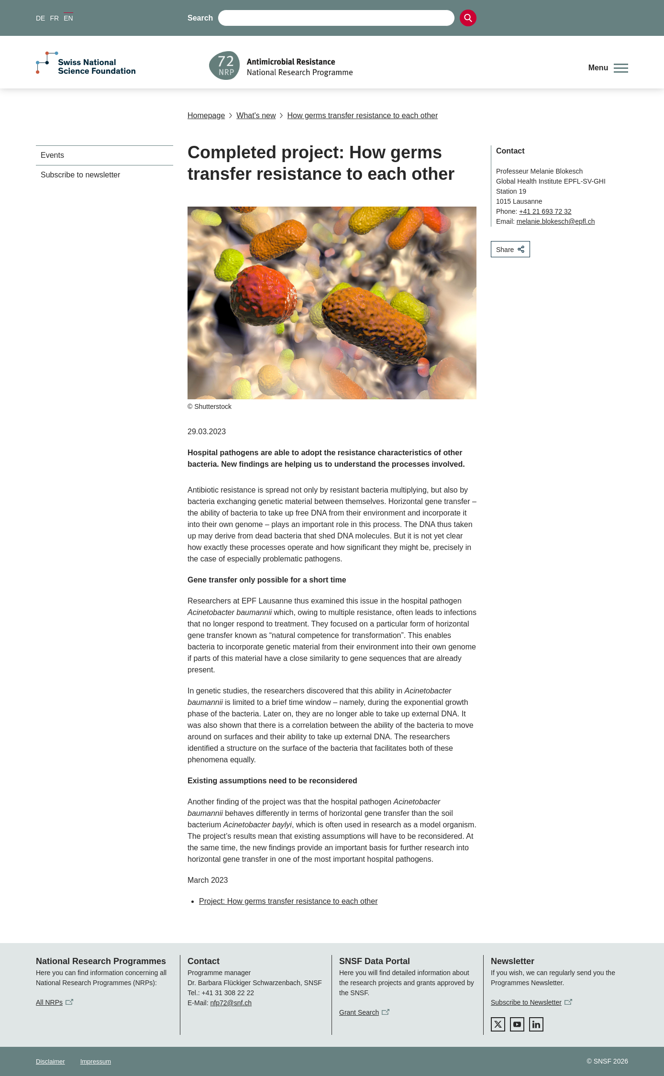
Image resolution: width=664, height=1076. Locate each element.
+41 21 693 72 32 (545, 211)
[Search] (468, 18)
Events (52, 155)
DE (40, 18)
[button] (608, 68)
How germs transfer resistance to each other (358, 115)
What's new (252, 115)
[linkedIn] (536, 1024)
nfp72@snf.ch (231, 1003)
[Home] (391, 65)
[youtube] (517, 1024)
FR (54, 18)
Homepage (206, 115)
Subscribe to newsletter (80, 175)
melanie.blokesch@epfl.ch (556, 221)
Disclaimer (50, 1061)
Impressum (95, 1061)
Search (200, 18)
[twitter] (498, 1024)
